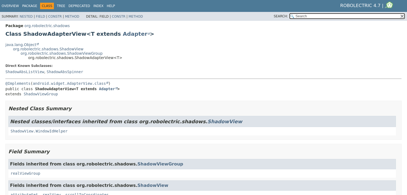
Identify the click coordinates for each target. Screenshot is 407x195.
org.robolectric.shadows (47, 26)
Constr (55, 16)
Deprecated (79, 6)
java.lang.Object (20, 45)
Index (98, 6)
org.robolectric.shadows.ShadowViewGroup (62, 53)
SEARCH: (281, 16)
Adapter (135, 34)
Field (40, 16)
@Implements (18, 83)
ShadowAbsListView (24, 72)
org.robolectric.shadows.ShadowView (48, 49)
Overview (10, 6)
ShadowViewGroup (41, 94)
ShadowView (224, 121)
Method (72, 16)
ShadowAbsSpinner (65, 72)
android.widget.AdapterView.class (69, 83)
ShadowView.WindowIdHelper (39, 131)
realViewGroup (25, 173)
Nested (25, 16)
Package (29, 6)
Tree (61, 6)
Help (111, 6)
